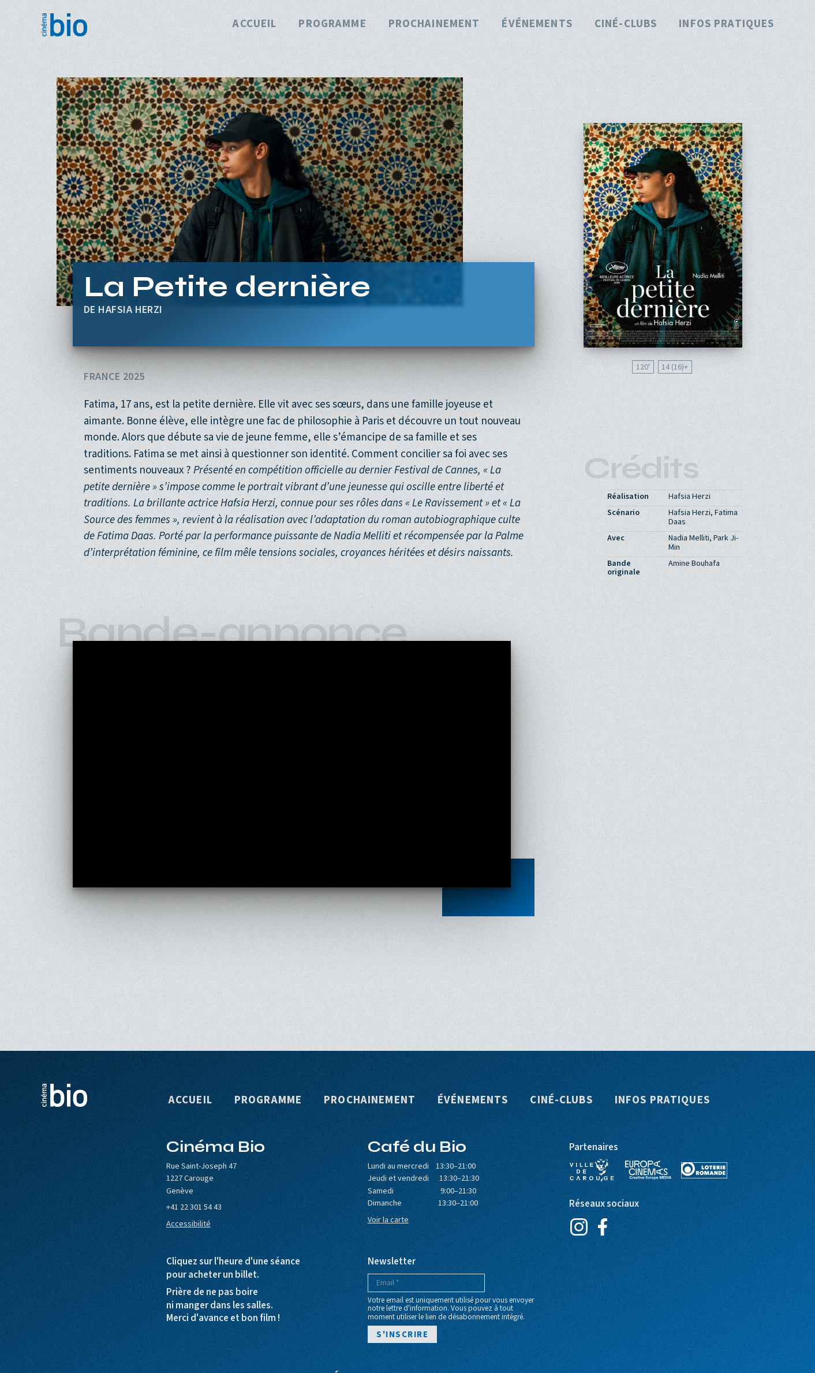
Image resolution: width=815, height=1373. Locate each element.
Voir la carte (388, 1220)
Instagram (579, 1227)
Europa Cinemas (648, 1170)
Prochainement (434, 24)
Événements (537, 24)
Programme (332, 24)
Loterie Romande (704, 1170)
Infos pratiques (726, 24)
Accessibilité (188, 1224)
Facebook (603, 1227)
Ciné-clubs (626, 24)
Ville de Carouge (592, 1170)
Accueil (254, 24)
